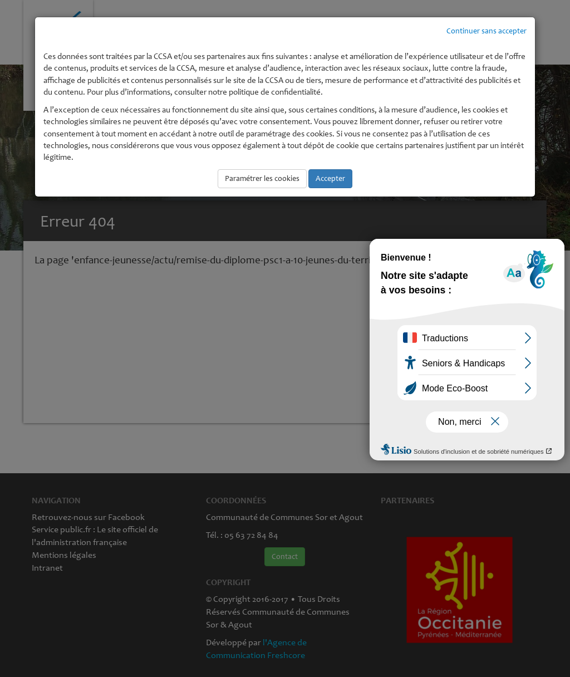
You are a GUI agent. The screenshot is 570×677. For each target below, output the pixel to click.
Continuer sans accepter (486, 31)
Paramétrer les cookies (262, 178)
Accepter (330, 178)
